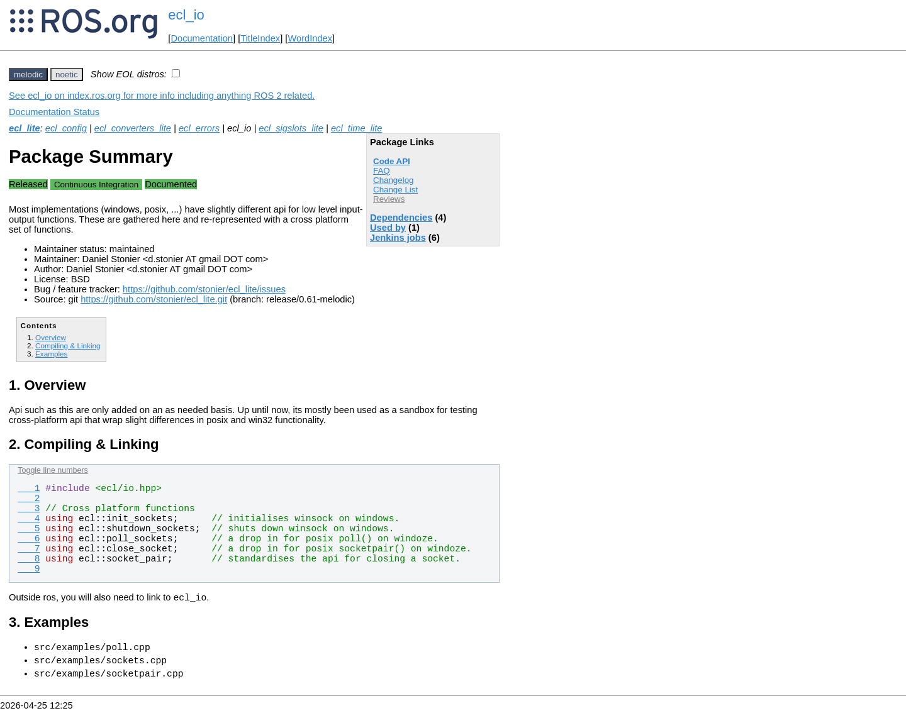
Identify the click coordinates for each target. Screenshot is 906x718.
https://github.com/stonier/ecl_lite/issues (204, 289)
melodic (28, 74)
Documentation (202, 38)
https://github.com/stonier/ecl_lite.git (154, 299)
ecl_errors (199, 128)
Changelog (393, 180)
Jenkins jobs (398, 238)
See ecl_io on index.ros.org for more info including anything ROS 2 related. (162, 96)
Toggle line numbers (52, 470)
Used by (388, 228)
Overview (50, 337)
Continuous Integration (96, 184)
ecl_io (186, 15)
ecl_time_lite (356, 128)
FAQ (381, 170)
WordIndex (310, 38)
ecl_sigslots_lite (291, 128)
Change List (395, 189)
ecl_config (66, 128)
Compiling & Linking (68, 345)
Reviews (389, 199)
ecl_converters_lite (132, 128)
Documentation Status (54, 112)
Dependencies (401, 218)
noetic (66, 74)
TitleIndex (260, 38)
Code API (391, 161)
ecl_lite (24, 128)
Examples (51, 354)
